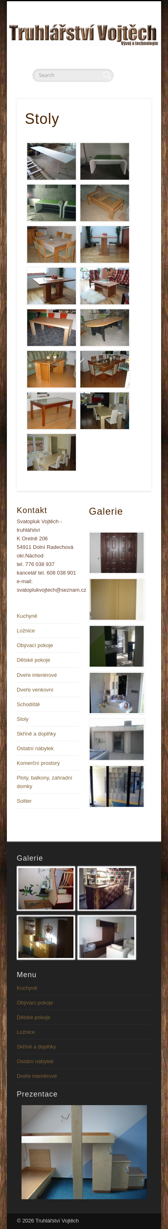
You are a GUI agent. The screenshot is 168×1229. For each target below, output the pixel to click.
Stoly (22, 719)
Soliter (24, 801)
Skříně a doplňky (36, 734)
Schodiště (28, 704)
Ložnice (26, 631)
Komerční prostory (38, 763)
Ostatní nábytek (35, 748)
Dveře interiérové (37, 675)
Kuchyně (27, 616)
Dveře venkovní (35, 690)
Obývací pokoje (35, 645)
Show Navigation (131, 72)
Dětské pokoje (33, 660)
